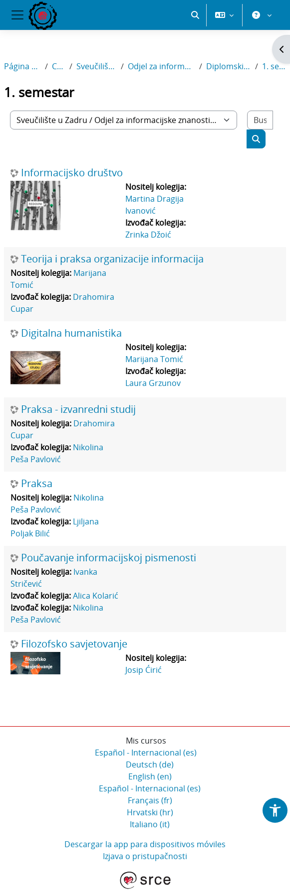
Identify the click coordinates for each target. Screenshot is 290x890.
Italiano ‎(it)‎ (150, 824)
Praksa (36, 483)
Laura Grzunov (153, 383)
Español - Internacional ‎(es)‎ (146, 752)
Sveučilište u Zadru (96, 66)
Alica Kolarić (95, 595)
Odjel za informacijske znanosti (162, 66)
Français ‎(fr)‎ (150, 800)
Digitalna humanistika (71, 333)
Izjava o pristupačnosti (145, 856)
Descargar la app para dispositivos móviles (145, 844)
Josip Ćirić (143, 669)
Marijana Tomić (154, 359)
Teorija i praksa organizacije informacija (112, 259)
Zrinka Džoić (148, 234)
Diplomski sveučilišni (228, 66)
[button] (195, 15)
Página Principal (22, 66)
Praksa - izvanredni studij (78, 409)
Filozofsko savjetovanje (74, 643)
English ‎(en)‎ (150, 776)
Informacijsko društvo (72, 172)
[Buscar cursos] (260, 120)
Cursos (58, 66)
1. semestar (274, 66)
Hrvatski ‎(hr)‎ (150, 812)
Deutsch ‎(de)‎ (150, 764)
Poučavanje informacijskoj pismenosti (108, 557)
